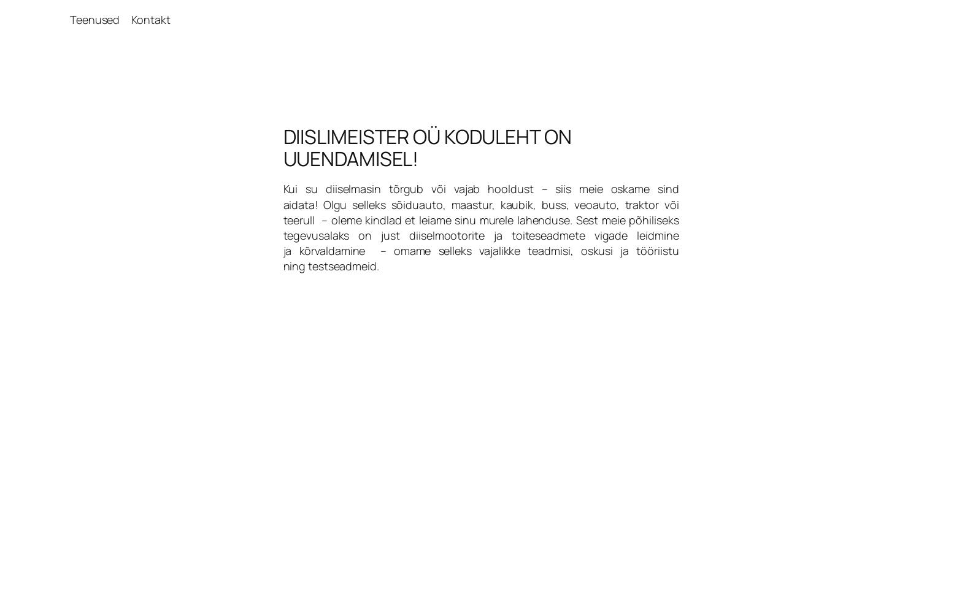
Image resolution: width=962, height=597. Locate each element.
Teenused (95, 19)
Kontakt (150, 19)
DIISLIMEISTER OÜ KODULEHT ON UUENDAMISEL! (427, 148)
